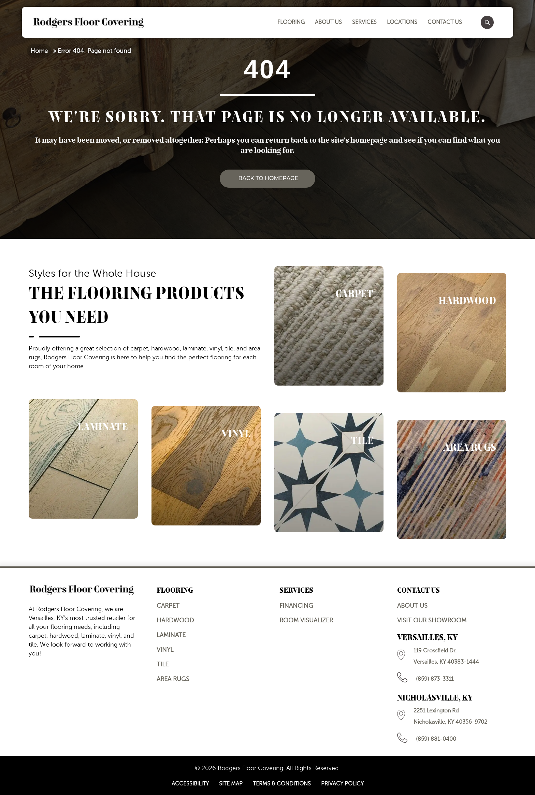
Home (39, 50)
